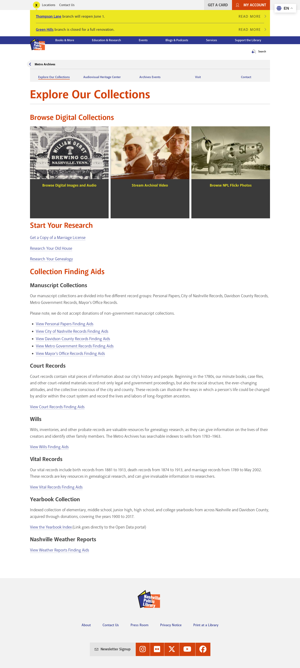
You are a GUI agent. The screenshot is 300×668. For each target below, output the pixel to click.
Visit (198, 77)
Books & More (64, 40)
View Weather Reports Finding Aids (59, 550)
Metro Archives (45, 64)
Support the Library (248, 40)
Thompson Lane (48, 16)
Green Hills (45, 29)
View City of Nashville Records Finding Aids (72, 331)
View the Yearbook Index (51, 527)
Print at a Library (205, 625)
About (86, 625)
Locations (48, 5)
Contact (246, 77)
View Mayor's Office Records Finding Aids (70, 353)
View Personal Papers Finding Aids (64, 323)
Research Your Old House (51, 248)
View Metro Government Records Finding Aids (75, 346)
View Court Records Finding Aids (57, 406)
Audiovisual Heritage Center (102, 77)
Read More (251, 16)
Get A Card (218, 5)
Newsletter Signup (116, 649)
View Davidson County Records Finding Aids (73, 338)
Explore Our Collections (54, 77)
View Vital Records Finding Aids (56, 487)
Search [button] (262, 51)
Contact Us (67, 5)
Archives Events (150, 77)
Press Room (139, 625)
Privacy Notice (171, 625)
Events (143, 40)
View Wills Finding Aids (49, 446)
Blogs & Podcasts (176, 40)
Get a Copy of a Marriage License (57, 237)
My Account (255, 5)
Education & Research (106, 40)
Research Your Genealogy (51, 259)
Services (211, 40)
